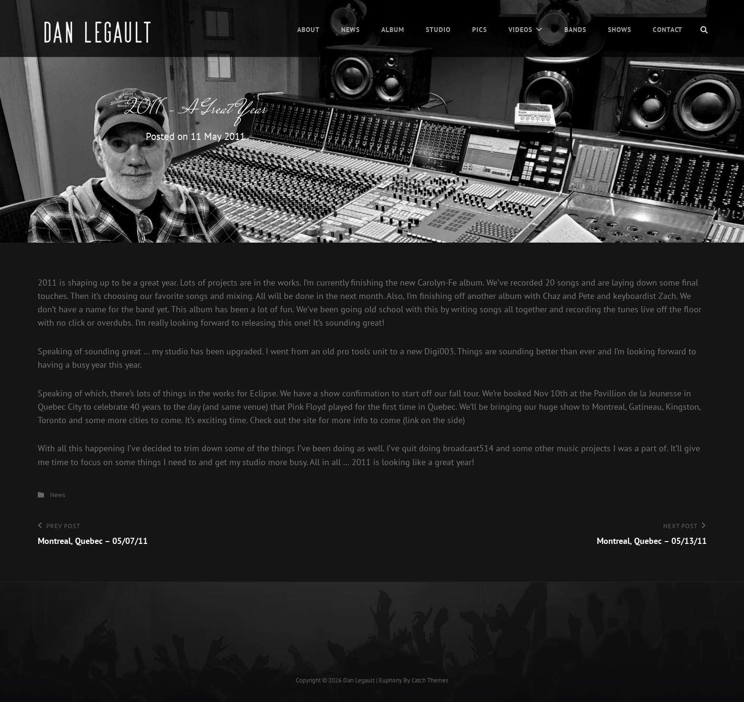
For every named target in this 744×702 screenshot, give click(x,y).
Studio (438, 29)
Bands (575, 29)
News (350, 29)
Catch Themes (429, 680)
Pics (479, 29)
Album (392, 29)
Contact (668, 29)
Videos (520, 29)
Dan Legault (359, 680)
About (308, 29)
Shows (619, 29)
